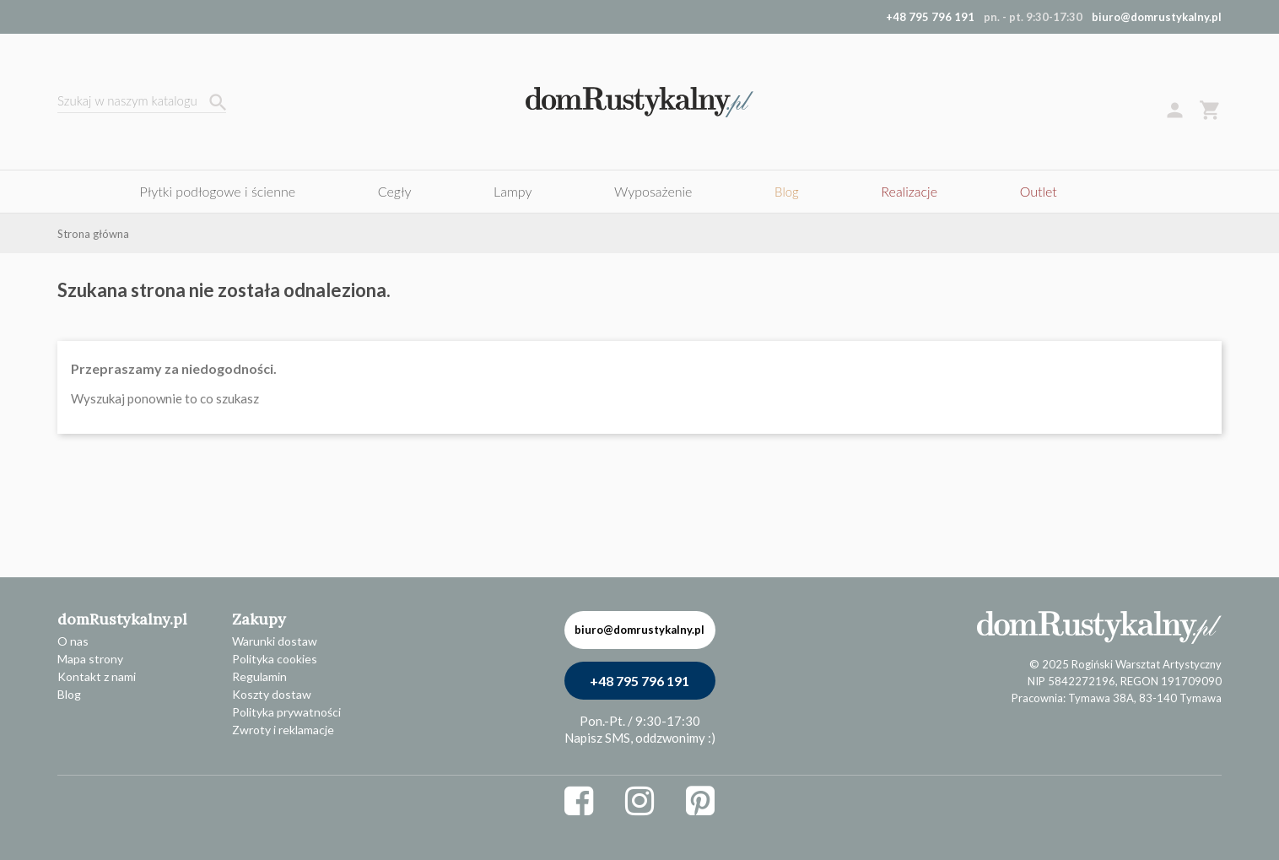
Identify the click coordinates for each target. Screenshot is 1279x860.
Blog (69, 694)
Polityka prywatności (286, 712)
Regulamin (259, 676)
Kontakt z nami (96, 676)
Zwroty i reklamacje (283, 729)
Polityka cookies (274, 659)
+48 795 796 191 (639, 681)
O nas (73, 641)
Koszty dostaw (271, 694)
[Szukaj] (141, 102)
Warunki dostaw (274, 641)
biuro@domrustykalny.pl (1157, 17)
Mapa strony (90, 659)
